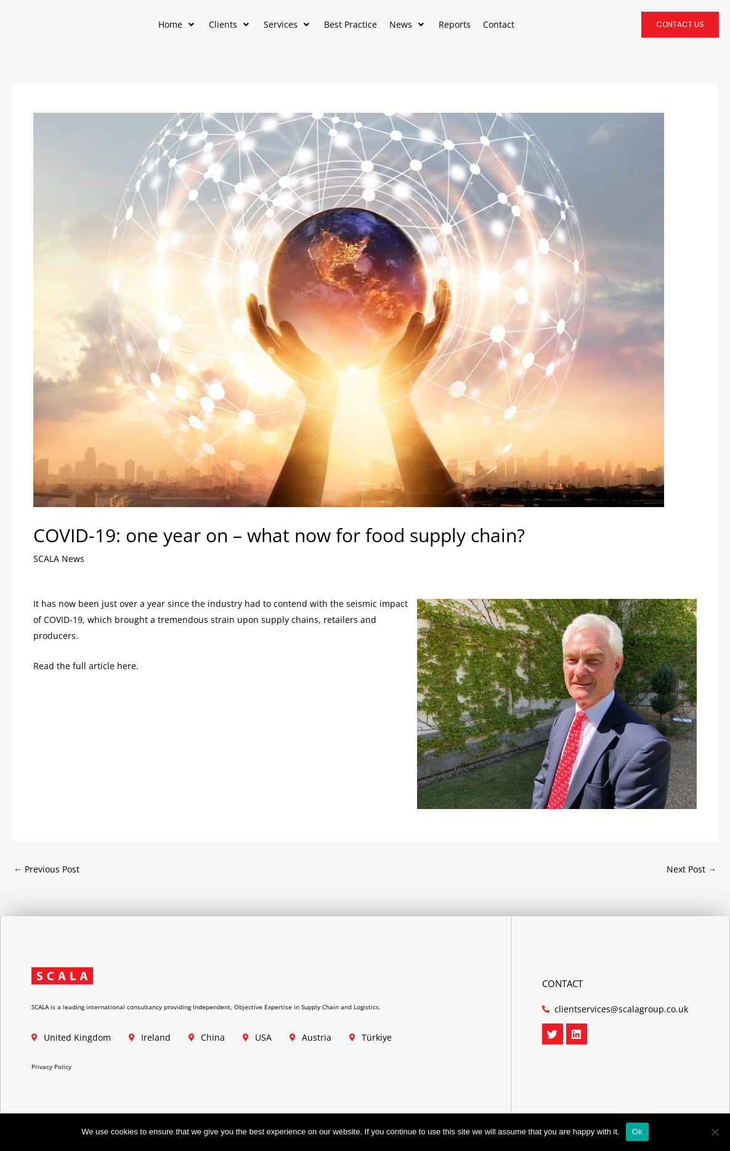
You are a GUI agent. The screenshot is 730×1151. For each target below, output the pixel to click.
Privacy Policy (51, 1066)
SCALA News (58, 558)
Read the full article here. (86, 666)
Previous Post (46, 869)
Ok (637, 1131)
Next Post (691, 869)
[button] (177, 25)
